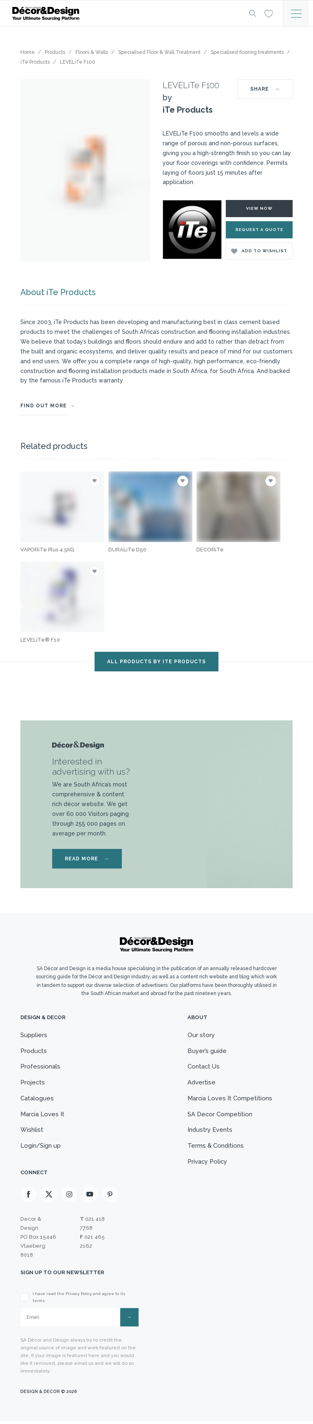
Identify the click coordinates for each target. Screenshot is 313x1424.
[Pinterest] (110, 1197)
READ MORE (87, 859)
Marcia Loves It (42, 1115)
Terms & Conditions (215, 1147)
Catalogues (37, 1099)
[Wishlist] (268, 13)
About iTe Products (57, 292)
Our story (200, 1034)
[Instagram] (69, 1197)
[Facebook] (28, 1197)
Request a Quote (259, 229)
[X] (49, 1197)
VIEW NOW (259, 208)
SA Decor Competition (219, 1115)
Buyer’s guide (206, 1051)
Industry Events (209, 1131)
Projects (32, 1083)
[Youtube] (90, 1197)
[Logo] (124, 14)
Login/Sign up (40, 1147)
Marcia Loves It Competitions (229, 1099)
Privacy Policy (207, 1163)
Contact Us (203, 1067)
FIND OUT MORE (43, 406)
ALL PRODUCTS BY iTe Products (156, 661)
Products (33, 1051)
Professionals (40, 1067)
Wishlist (31, 1131)
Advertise (201, 1083)
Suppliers (33, 1034)
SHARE (265, 89)
